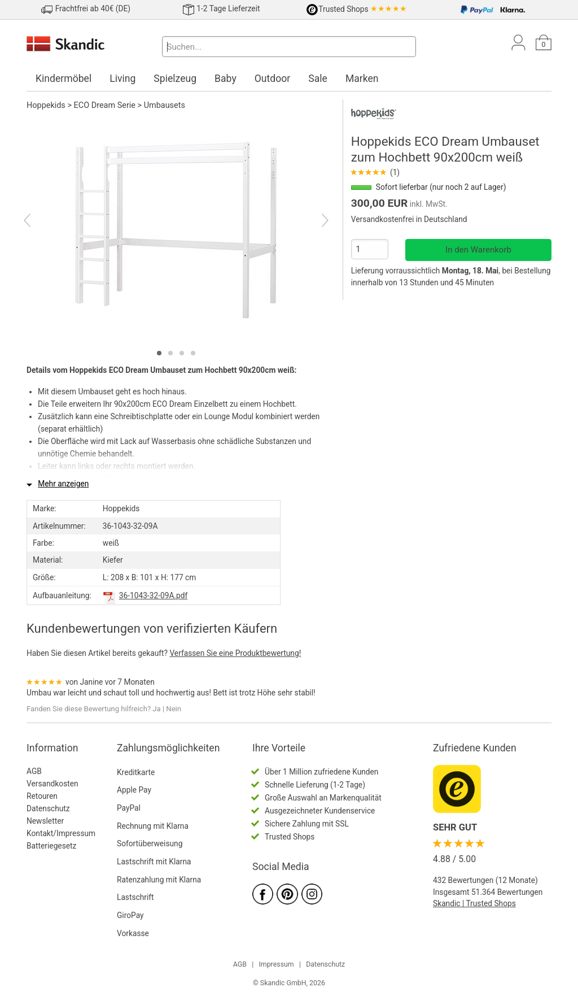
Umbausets (164, 105)
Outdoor (273, 78)
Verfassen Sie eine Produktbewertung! (235, 653)
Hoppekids (46, 105)
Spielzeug (175, 78)
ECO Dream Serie (104, 105)
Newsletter (45, 820)
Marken (362, 78)
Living (122, 78)
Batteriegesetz (51, 845)
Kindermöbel (63, 78)
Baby (225, 78)
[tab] (159, 353)
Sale (317, 78)
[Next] (315, 222)
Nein (173, 708)
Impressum (276, 964)
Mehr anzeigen (63, 483)
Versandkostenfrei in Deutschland (409, 219)
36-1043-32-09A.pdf (153, 595)
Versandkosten (52, 783)
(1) (375, 172)
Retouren (42, 796)
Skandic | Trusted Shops (474, 903)
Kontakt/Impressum (61, 833)
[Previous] (37, 222)
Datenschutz (48, 808)
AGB (34, 771)
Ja (156, 708)
